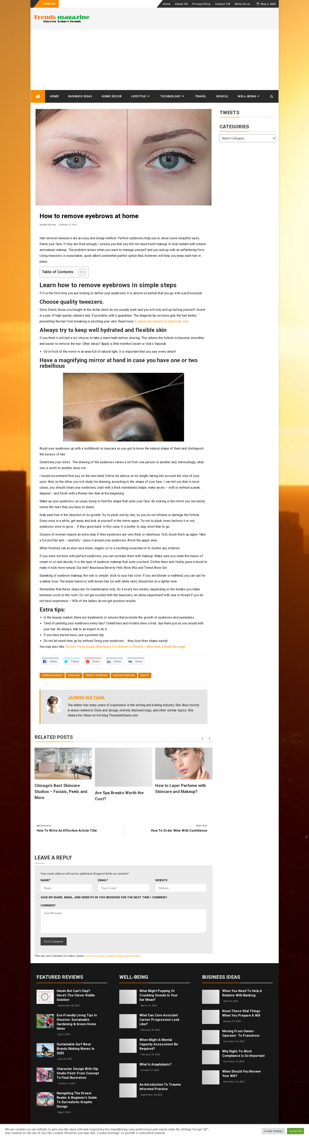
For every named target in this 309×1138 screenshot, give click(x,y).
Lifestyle (138, 96)
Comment (48, 905)
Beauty (144, 675)
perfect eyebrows (97, 675)
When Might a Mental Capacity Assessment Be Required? (158, 1044)
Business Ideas (80, 96)
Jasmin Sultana (48, 224)
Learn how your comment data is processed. (113, 956)
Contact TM (222, 4)
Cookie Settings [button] (273, 1131)
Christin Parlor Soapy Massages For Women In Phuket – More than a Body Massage (125, 647)
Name (46, 880)
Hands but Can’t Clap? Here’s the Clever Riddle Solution (76, 995)
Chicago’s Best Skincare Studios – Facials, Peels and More (61, 791)
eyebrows (74, 675)
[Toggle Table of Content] (79, 272)
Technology (170, 96)
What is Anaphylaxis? (155, 1064)
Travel (200, 96)
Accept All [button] (295, 1131)
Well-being (247, 96)
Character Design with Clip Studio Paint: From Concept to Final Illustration (78, 1073)
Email (103, 880)
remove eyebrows (124, 675)
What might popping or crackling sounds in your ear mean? (158, 995)
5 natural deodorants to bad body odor (161, 321)
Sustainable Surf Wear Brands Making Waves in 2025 (75, 1048)
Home (166, 4)
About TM (181, 4)
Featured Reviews (60, 977)
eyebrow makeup (52, 675)
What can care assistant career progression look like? (159, 1019)
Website (161, 880)
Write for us (242, 4)
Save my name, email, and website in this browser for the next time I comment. (104, 897)
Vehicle (222, 96)
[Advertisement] (155, 59)
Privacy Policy (201, 4)
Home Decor (112, 96)
